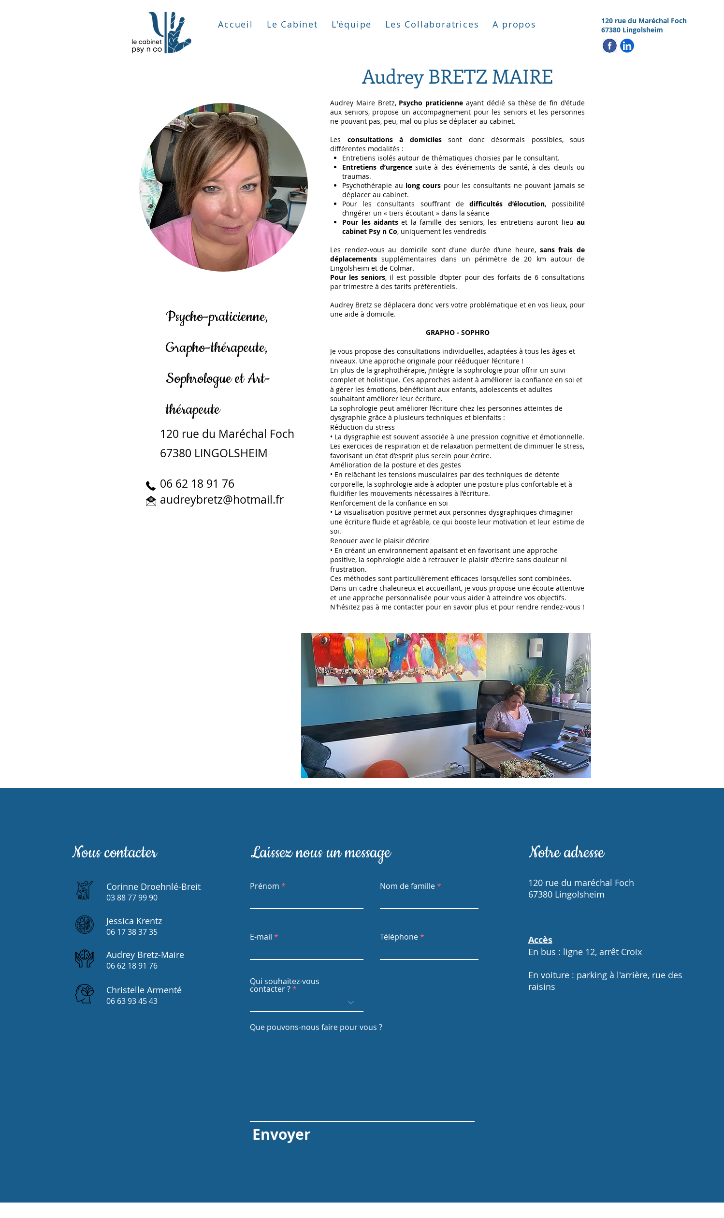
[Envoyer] (281, 1134)
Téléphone (399, 937)
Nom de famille (407, 886)
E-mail (261, 937)
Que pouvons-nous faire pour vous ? (316, 1027)
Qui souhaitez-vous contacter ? (284, 985)
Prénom (264, 886)
